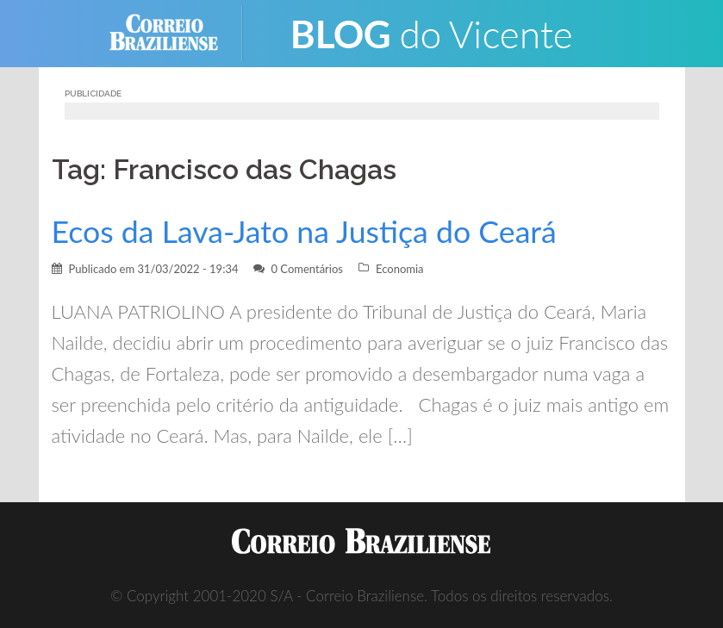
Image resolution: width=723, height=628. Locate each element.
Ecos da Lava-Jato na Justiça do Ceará (304, 231)
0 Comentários (307, 269)
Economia (400, 269)
